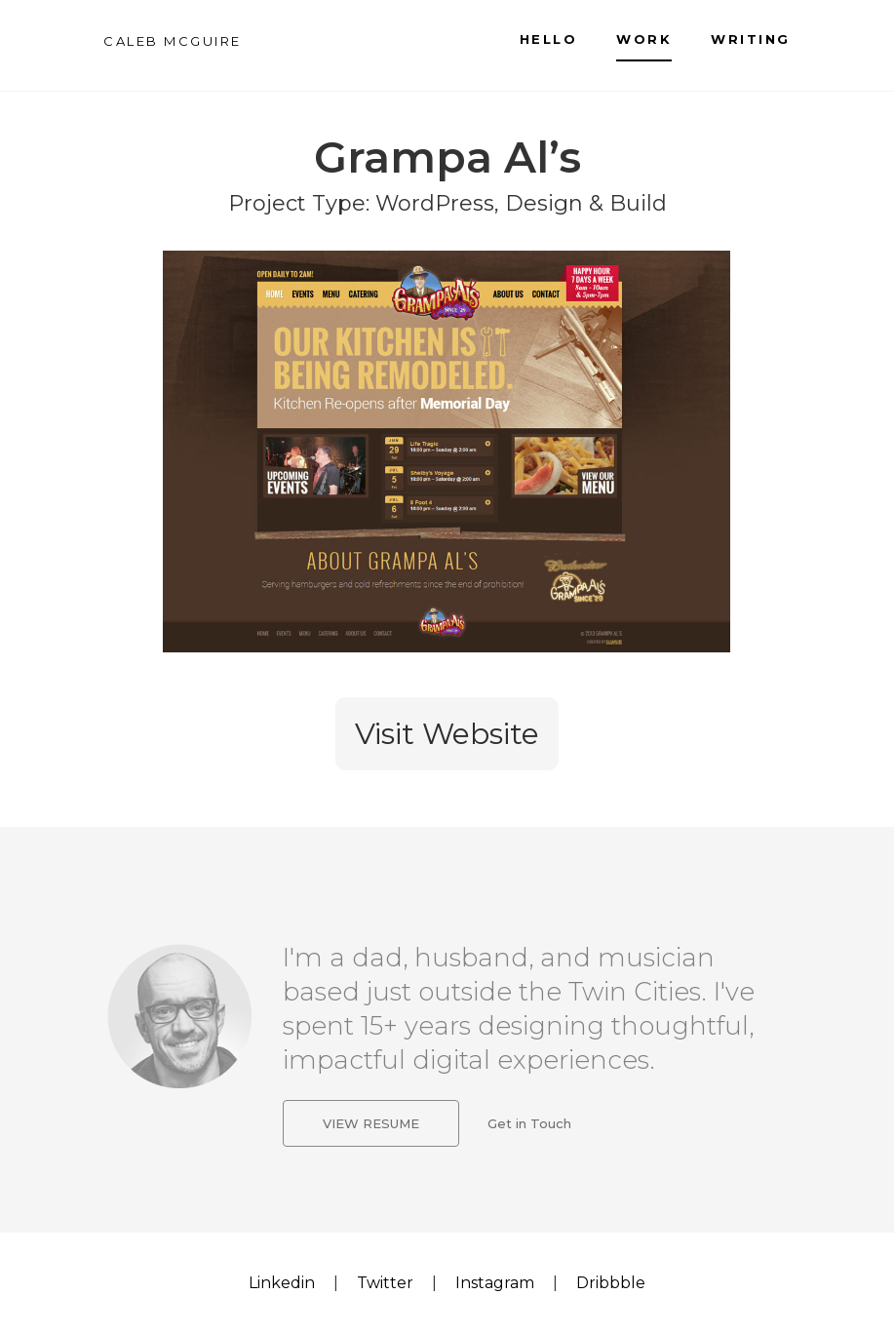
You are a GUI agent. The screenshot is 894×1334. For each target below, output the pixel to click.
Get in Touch (529, 1124)
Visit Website (447, 734)
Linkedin (282, 1283)
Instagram (494, 1283)
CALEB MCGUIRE (172, 41)
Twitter (385, 1283)
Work (644, 39)
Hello (549, 39)
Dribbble (610, 1283)
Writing (751, 39)
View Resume (371, 1124)
